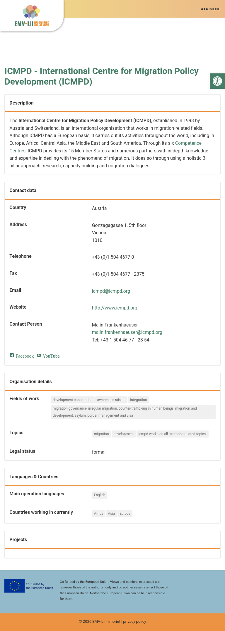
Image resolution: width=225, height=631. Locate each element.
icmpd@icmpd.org (111, 291)
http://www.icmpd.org (114, 308)
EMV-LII (98, 621)
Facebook (25, 355)
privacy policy (134, 621)
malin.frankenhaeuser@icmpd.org (127, 332)
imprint (114, 621)
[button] (217, 81)
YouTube (51, 355)
